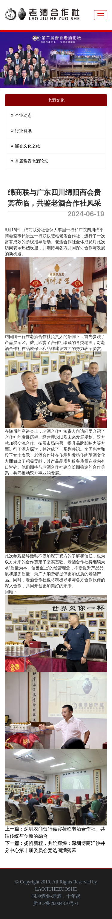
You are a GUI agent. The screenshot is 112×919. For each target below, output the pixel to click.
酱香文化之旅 (25, 145)
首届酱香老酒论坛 (29, 161)
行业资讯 (21, 130)
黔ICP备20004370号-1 (55, 903)
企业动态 (21, 115)
